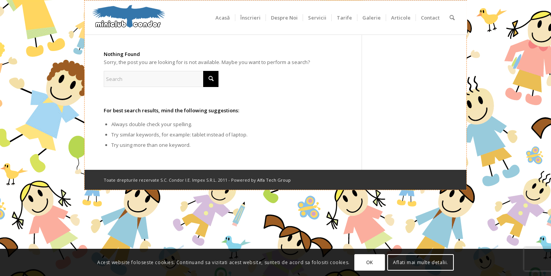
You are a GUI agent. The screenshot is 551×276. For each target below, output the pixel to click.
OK (369, 262)
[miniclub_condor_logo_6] (129, 17)
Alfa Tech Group (274, 180)
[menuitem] (222, 17)
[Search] (452, 17)
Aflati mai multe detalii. (420, 262)
